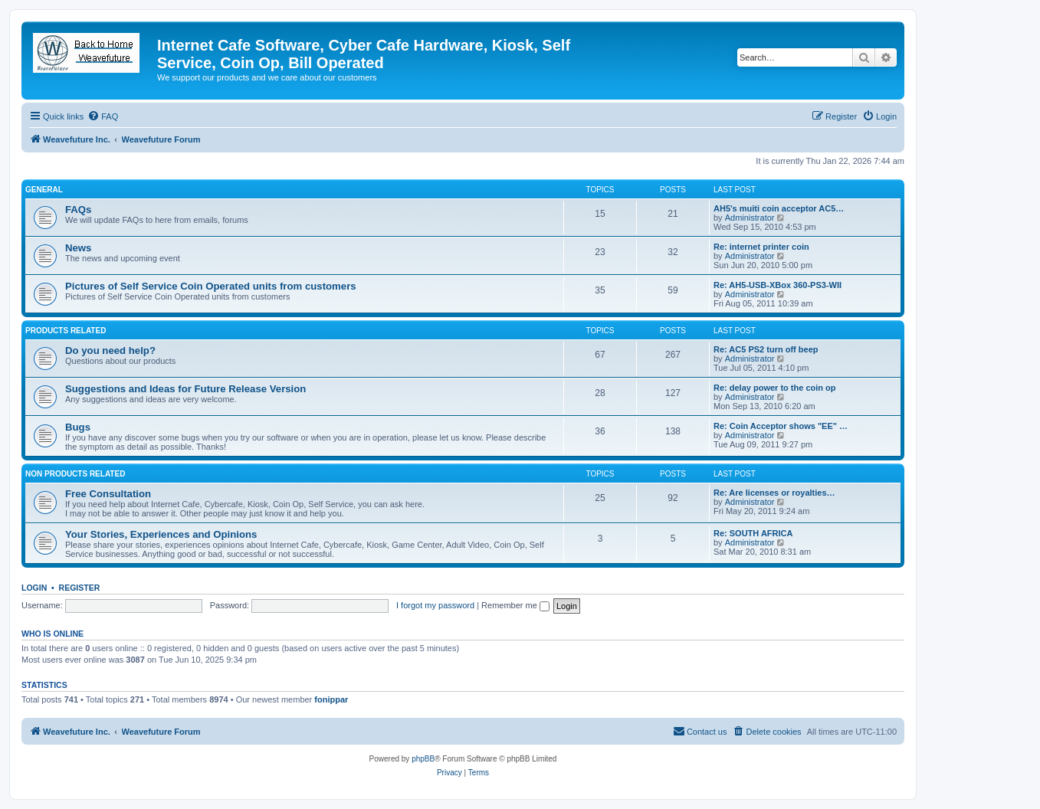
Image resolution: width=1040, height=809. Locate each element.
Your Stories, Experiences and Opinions (161, 534)
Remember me (515, 605)
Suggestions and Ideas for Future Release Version (185, 389)
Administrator (750, 217)
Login (34, 587)
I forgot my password (435, 605)
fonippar (331, 699)
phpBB (423, 759)
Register (79, 587)
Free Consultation (108, 493)
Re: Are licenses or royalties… (774, 492)
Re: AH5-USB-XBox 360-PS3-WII (778, 285)
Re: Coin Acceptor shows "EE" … (781, 426)
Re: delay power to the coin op (775, 387)
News (78, 248)
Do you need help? (110, 350)
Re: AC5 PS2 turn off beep (766, 349)
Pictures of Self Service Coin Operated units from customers (210, 286)
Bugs (77, 427)
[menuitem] (102, 116)
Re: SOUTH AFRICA (753, 533)
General (44, 189)
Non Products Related (75, 474)
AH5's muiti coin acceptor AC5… (779, 208)
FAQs (78, 209)
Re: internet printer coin (761, 246)
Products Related (65, 330)
